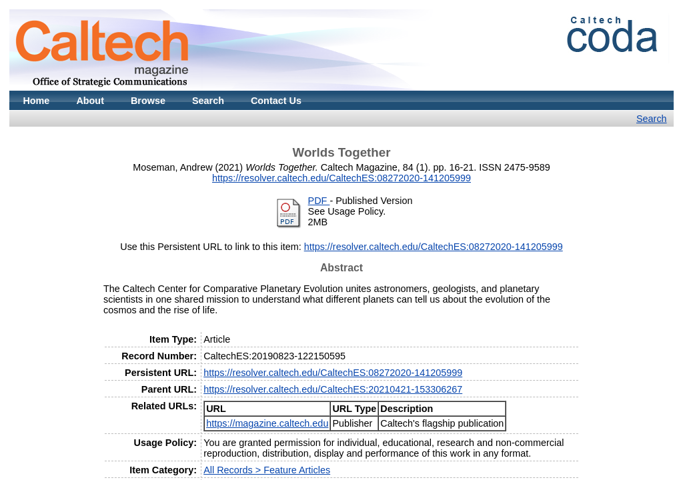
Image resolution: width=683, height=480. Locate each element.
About (90, 100)
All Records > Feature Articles (266, 470)
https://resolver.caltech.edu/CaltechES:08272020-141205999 (341, 178)
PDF (319, 200)
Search (208, 100)
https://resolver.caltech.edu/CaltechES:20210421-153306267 (332, 389)
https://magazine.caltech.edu (267, 423)
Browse (148, 100)
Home (36, 100)
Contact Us (276, 100)
